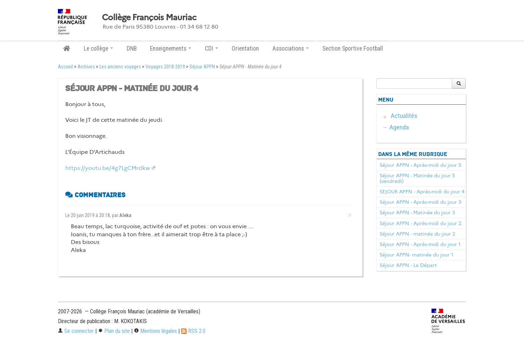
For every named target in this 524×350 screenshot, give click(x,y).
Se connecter (76, 331)
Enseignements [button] (170, 48)
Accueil (65, 67)
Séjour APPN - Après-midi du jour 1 (420, 244)
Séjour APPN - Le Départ (408, 265)
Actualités (404, 116)
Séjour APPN (202, 67)
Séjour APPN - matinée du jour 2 (417, 234)
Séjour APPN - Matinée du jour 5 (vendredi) (417, 178)
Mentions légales (155, 331)
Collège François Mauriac (149, 17)
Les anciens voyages (120, 67)
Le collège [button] (98, 48)
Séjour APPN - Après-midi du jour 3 (420, 202)
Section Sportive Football (352, 48)
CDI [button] (211, 48)
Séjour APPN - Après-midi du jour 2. (421, 223)
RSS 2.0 (193, 331)
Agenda (399, 127)
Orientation (245, 48)
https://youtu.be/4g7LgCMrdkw (107, 168)
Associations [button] (290, 48)
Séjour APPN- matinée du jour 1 (416, 255)
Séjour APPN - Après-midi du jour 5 (420, 165)
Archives (86, 67)
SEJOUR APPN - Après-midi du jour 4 (422, 191)
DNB (132, 48)
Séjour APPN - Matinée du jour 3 (417, 212)
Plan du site (114, 331)
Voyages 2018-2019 (165, 67)
